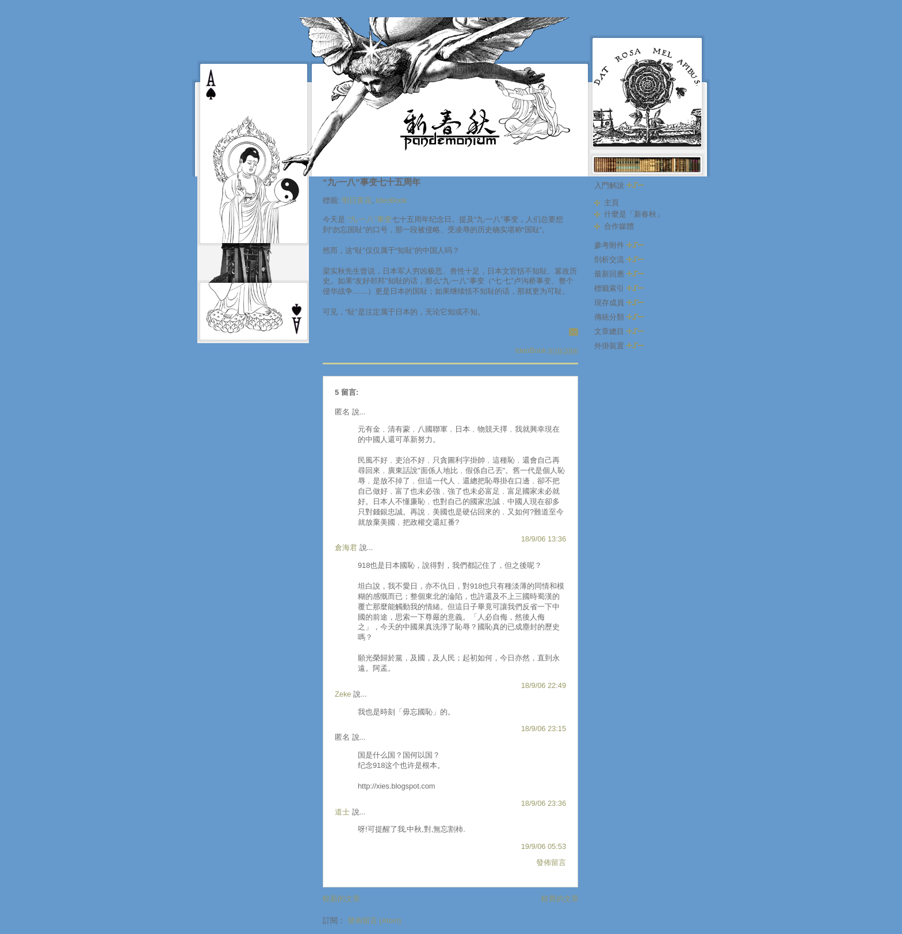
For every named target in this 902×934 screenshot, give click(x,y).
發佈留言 (551, 862)
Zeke (343, 694)
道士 (342, 812)
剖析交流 (619, 259)
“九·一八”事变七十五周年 (372, 182)
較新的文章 (341, 898)
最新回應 (619, 274)
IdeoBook (391, 200)
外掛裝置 (619, 345)
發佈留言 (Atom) (374, 920)
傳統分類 (619, 317)
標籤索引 (619, 288)
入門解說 (619, 185)
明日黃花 (357, 200)
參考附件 (619, 245)
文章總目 (619, 331)
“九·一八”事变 (369, 219)
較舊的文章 (560, 898)
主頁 (611, 202)
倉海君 (346, 547)
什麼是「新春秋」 (634, 214)
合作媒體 (619, 226)
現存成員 (619, 302)
